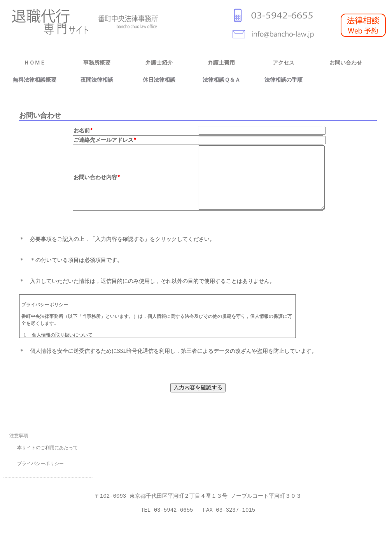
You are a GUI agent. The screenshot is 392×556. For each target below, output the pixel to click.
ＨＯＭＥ (35, 62)
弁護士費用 (221, 62)
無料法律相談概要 (34, 80)
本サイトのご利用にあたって (47, 452)
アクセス (283, 62)
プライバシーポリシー (40, 468)
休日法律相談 (159, 80)
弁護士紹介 (159, 62)
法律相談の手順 (283, 80)
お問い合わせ (345, 62)
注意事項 (18, 439)
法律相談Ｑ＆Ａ (221, 80)
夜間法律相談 (96, 80)
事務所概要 (96, 62)
